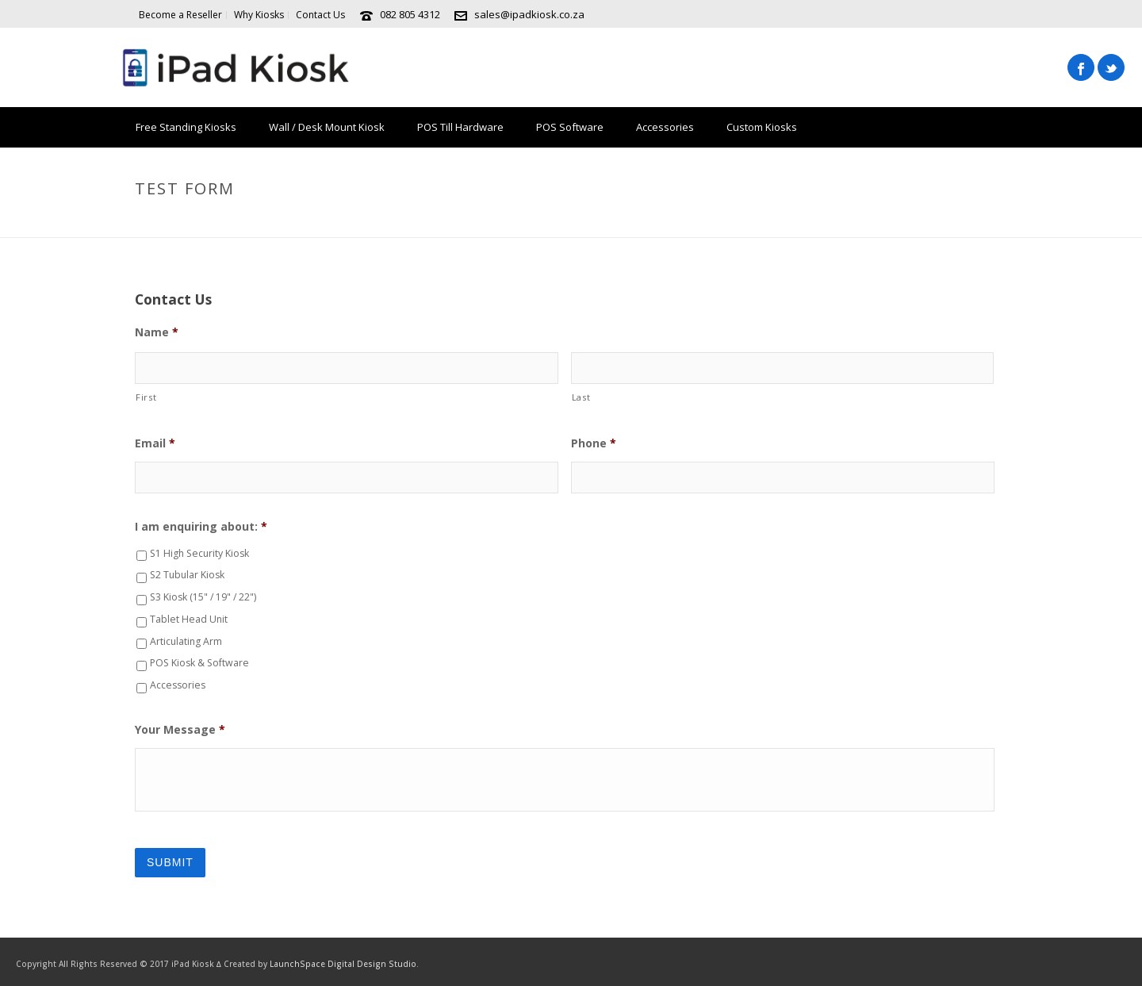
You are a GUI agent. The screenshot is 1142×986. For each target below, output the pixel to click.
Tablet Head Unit (189, 619)
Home (918, 222)
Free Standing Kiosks (186, 127)
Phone (593, 443)
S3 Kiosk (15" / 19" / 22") (203, 597)
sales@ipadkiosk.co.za (529, 14)
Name (156, 332)
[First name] (346, 368)
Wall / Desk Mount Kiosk (327, 127)
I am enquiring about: (201, 527)
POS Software (570, 127)
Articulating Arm (186, 641)
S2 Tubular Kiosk (187, 574)
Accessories (665, 127)
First (146, 397)
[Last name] (782, 368)
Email (155, 443)
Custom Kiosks (761, 127)
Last (581, 397)
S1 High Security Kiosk (199, 553)
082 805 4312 (410, 14)
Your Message (180, 730)
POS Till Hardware (460, 127)
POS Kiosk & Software (199, 662)
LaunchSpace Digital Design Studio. (344, 963)
